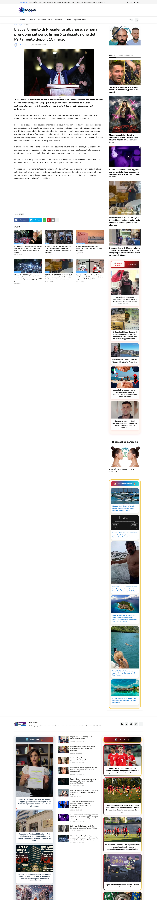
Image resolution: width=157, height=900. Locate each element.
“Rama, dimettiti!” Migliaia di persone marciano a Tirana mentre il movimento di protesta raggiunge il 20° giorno (28, 278)
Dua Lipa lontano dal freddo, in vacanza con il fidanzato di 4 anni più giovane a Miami (84, 792)
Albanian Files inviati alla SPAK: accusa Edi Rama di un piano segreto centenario (89, 248)
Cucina (30, 19)
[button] (131, 20)
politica (26, 25)
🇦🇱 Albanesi (132, 264)
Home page (18, 25)
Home (22, 19)
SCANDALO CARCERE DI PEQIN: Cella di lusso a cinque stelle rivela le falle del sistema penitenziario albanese (59, 277)
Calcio (68, 19)
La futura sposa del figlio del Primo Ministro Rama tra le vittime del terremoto (82, 749)
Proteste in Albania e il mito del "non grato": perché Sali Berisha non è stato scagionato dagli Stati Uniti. (89, 277)
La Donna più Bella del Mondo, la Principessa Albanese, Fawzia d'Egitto (83, 827)
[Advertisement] (59, 195)
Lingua (58, 19)
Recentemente (44, 19)
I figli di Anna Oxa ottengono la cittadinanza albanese (81, 738)
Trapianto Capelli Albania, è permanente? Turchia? (80, 759)
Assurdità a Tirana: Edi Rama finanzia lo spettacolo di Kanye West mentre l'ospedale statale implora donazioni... (67, 2)
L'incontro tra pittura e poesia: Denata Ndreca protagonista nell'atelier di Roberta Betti (83, 770)
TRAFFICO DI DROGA (126, 55)
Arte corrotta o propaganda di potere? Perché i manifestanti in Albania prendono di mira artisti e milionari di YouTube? (58, 249)
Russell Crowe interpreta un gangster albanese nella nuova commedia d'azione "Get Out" (83, 781)
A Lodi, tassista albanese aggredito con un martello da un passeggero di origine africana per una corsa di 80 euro (84, 817)
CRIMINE (112, 55)
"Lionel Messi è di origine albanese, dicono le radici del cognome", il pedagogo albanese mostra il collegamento (82, 805)
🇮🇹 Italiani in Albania (118, 264)
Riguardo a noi (80, 19)
